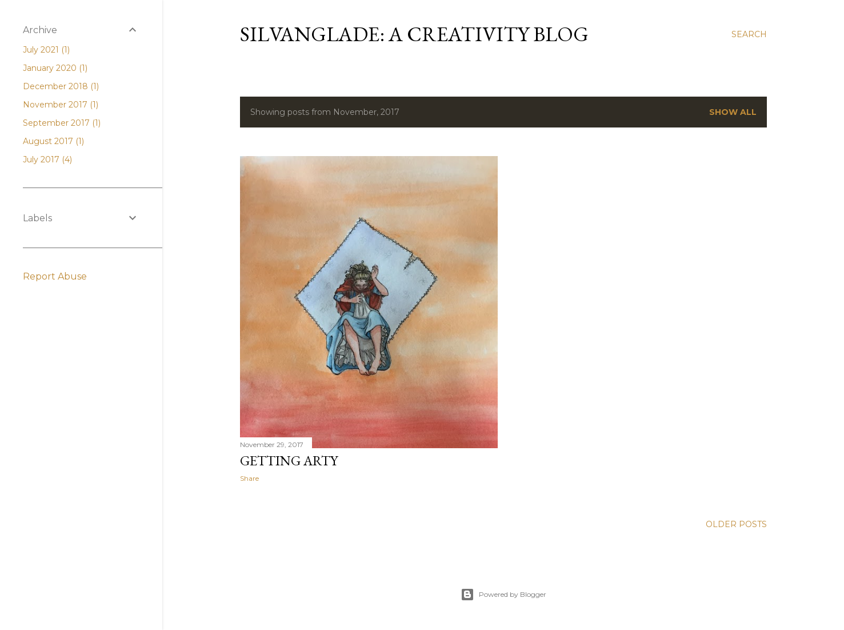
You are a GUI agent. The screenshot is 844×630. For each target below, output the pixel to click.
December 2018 (61, 86)
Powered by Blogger (503, 594)
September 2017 (62, 123)
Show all (733, 112)
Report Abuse (55, 276)
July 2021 (46, 50)
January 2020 (55, 68)
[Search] (749, 34)
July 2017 (47, 159)
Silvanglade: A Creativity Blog (414, 34)
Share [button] (249, 478)
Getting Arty (289, 460)
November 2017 (60, 104)
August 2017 (53, 141)
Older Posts (736, 524)
